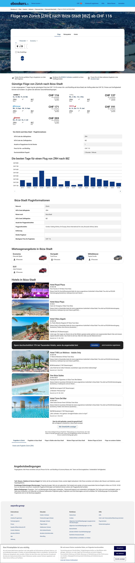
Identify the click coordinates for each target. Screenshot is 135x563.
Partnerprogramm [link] (15, 521)
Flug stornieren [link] (102, 521)
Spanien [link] (25, 9)
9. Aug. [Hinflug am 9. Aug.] (92, 47)
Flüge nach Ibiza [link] (39, 9)
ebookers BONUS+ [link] (15, 533)
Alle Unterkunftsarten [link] (45, 530)
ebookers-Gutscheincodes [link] (46, 533)
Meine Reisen (111, 3)
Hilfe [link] (100, 515)
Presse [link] (12, 524)
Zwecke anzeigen (120, 559)
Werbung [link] (13, 539)
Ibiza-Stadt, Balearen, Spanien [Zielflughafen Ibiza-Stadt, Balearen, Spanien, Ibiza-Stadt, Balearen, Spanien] (65, 47)
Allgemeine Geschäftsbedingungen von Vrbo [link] (80, 525)
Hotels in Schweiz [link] (44, 515)
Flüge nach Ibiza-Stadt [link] (50, 9)
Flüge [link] (19, 9)
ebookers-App (95, 79)
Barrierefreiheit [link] (73, 528)
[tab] (59, 34)
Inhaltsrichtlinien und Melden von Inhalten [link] (80, 537)
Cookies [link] (71, 518)
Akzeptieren (120, 548)
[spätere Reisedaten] (120, 191)
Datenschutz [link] (72, 515)
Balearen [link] (31, 9)
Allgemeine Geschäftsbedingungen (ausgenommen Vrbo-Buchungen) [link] (82, 521)
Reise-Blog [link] (42, 536)
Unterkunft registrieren (91, 3)
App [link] (12, 536)
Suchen (67, 58)
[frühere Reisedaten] (14, 191)
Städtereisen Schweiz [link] (45, 527)
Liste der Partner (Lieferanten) (69, 560)
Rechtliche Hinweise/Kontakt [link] (76, 534)
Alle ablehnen (120, 554)
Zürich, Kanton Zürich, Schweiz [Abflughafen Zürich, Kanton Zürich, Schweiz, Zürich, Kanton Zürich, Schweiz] (29, 47)
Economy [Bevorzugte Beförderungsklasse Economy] (114, 41)
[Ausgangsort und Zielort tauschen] (50, 46)
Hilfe (103, 3)
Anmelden (121, 3)
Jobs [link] (12, 515)
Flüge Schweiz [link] (43, 524)
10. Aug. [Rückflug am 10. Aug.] (110, 47)
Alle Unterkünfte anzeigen (67, 427)
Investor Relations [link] (15, 530)
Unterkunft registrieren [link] (16, 518)
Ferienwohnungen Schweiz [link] (47, 518)
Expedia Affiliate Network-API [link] (18, 527)
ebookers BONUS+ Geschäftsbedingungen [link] (80, 531)
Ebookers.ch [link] (14, 9)
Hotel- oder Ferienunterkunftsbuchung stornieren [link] (111, 518)
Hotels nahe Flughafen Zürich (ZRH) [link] (23, 445)
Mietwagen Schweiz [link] (45, 521)
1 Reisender (103, 41)
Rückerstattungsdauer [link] (104, 524)
